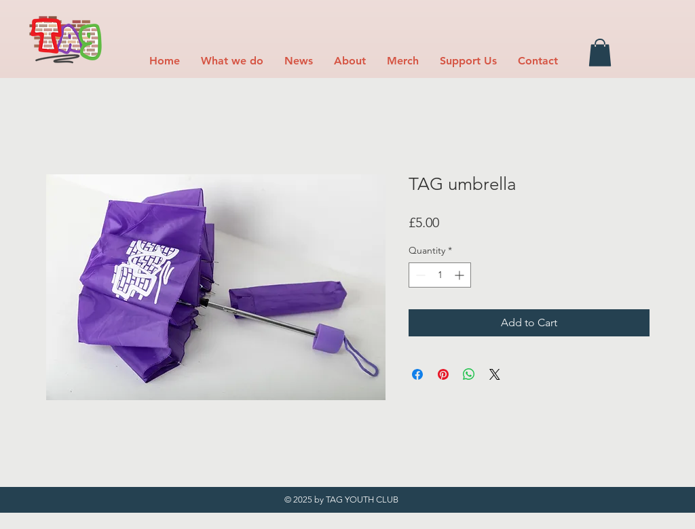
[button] (232, 60)
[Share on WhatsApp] (469, 374)
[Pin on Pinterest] (443, 374)
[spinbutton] (440, 275)
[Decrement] (419, 275)
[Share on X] (495, 374)
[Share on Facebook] (417, 374)
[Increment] (460, 275)
